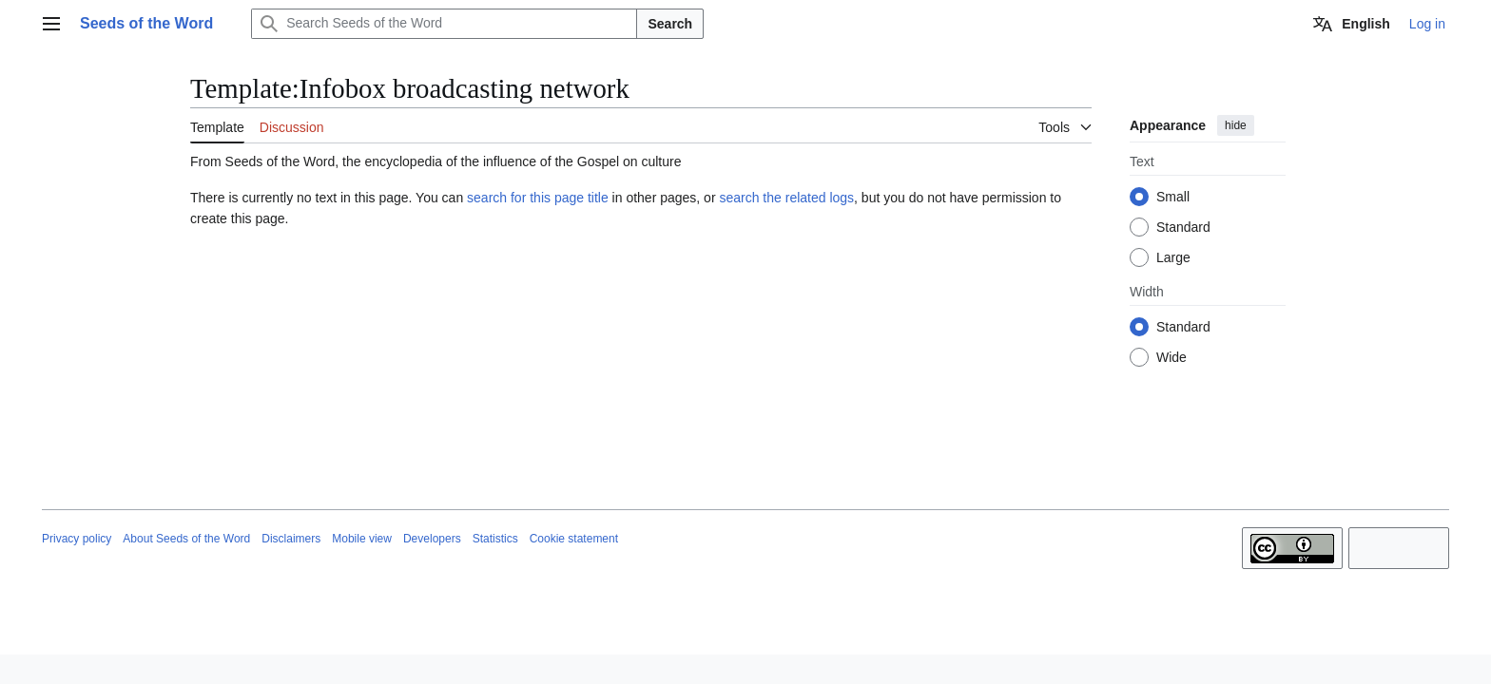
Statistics (495, 538)
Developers (432, 538)
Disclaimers (290, 538)
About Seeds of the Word (186, 538)
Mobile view (362, 538)
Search (670, 23)
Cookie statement (574, 538)
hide (1236, 125)
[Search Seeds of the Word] (444, 24)
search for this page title (538, 197)
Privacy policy (76, 538)
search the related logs (786, 197)
